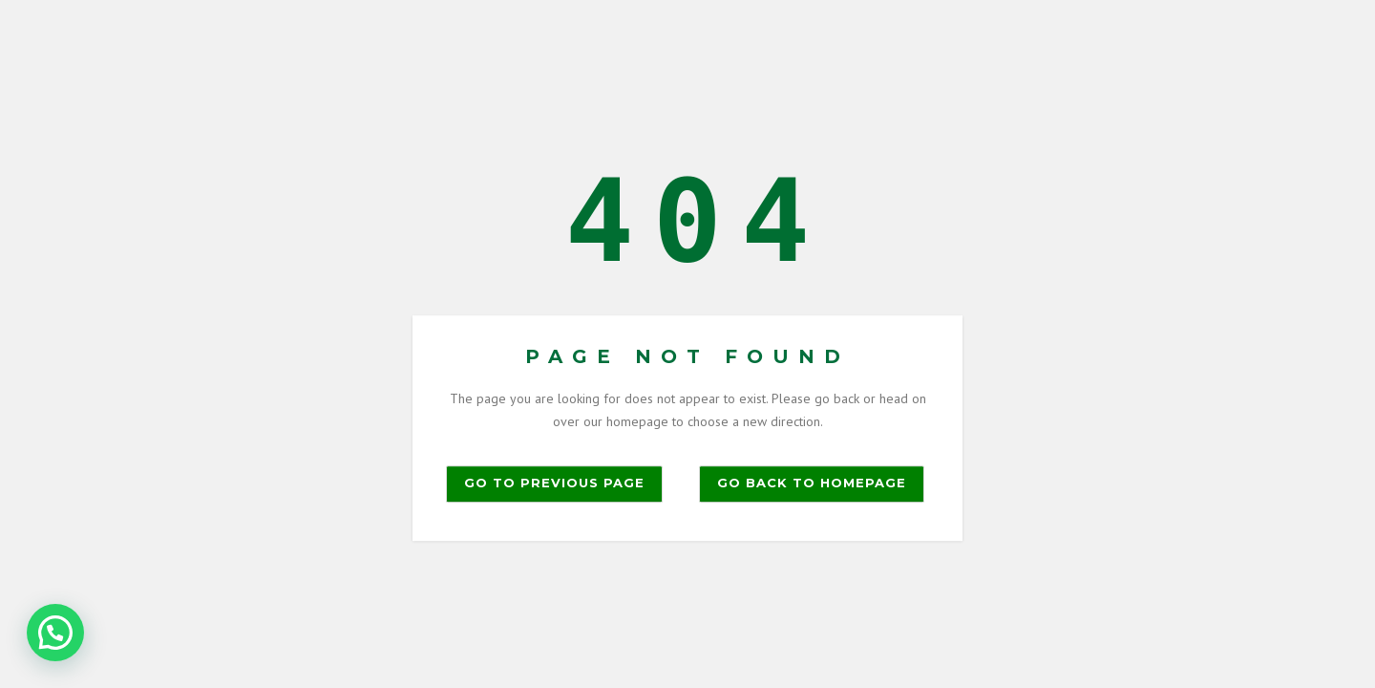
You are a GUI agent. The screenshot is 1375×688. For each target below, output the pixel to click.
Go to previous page (554, 482)
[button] (55, 632)
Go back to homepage (811, 482)
